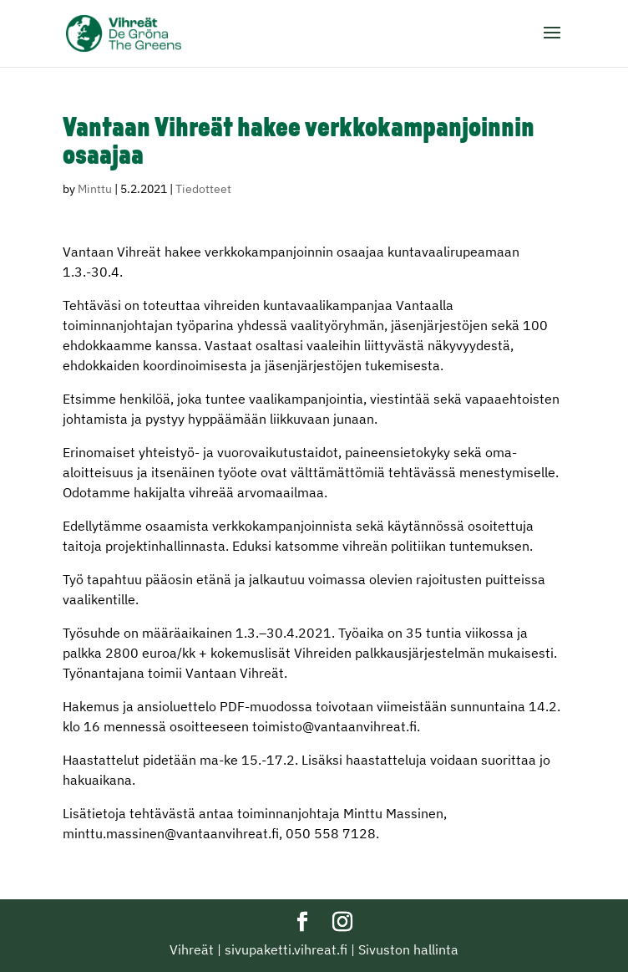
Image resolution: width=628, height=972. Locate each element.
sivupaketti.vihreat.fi (286, 949)
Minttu (95, 188)
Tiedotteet (203, 188)
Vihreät (192, 949)
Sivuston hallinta (408, 949)
